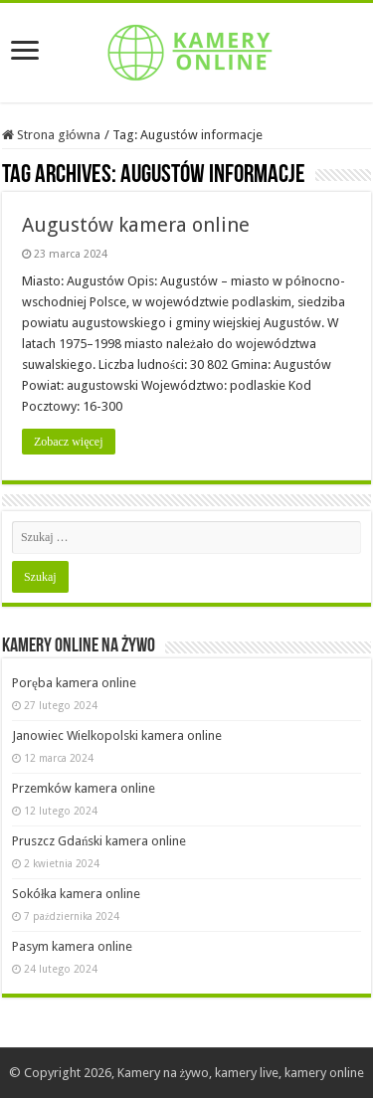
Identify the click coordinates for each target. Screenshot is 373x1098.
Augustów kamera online (136, 225)
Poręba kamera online (74, 682)
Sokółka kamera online (76, 893)
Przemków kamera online (83, 788)
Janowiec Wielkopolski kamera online (117, 735)
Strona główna (51, 134)
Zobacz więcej (68, 442)
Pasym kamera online (72, 946)
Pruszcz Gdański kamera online (99, 840)
